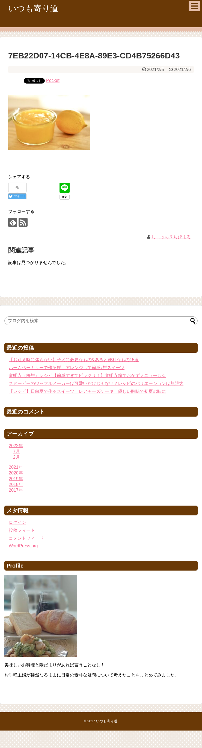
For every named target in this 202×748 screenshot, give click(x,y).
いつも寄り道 (33, 8)
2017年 (16, 490)
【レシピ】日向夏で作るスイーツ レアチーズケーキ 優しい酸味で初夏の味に (87, 391)
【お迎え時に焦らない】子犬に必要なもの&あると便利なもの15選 (74, 359)
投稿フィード (22, 530)
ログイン (17, 522)
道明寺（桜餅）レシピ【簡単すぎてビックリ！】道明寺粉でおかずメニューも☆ (87, 375)
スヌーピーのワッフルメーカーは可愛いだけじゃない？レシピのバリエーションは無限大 (96, 383)
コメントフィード (26, 538)
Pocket (53, 80)
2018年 (16, 484)
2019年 (16, 478)
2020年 (16, 473)
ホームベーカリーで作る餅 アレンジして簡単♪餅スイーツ (66, 367)
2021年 (16, 467)
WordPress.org (23, 546)
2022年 (16, 445)
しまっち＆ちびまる (171, 237)
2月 (16, 457)
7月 (16, 451)
